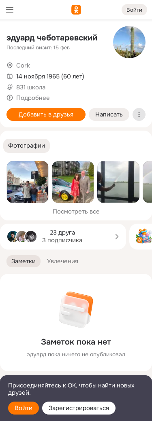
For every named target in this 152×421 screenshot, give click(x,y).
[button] (26, 146)
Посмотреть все (76, 211)
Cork (23, 65)
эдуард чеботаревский (51, 38)
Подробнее (33, 98)
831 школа (30, 87)
